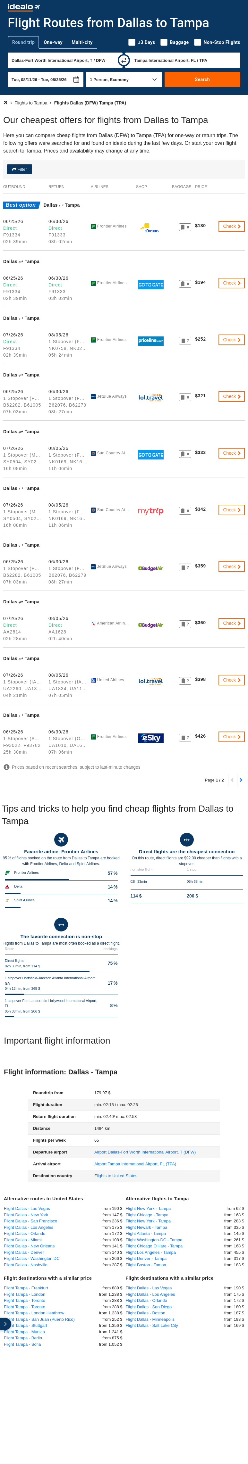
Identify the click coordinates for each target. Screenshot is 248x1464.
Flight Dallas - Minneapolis (150, 1319)
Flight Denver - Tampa (146, 1258)
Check (232, 226)
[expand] (6, 1324)
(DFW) (145, 1152)
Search (202, 79)
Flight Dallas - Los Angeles (28, 1227)
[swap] (124, 60)
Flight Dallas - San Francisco (30, 1221)
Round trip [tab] (23, 42)
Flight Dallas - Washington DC (32, 1258)
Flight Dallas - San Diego (149, 1306)
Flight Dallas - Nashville (25, 1264)
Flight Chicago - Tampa (147, 1214)
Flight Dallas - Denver (24, 1252)
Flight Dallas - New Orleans (29, 1246)
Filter (21, 169)
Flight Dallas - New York (26, 1214)
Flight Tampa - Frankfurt (26, 1288)
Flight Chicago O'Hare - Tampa (154, 1246)
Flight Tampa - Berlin (23, 1338)
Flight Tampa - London (24, 1294)
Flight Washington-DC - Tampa (154, 1239)
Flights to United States (115, 1175)
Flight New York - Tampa (148, 1208)
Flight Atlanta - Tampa (146, 1233)
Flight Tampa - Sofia (22, 1344)
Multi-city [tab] (82, 42)
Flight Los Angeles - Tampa (151, 1252)
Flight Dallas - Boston (146, 1313)
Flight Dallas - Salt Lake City (152, 1325)
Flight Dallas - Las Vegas (27, 1208)
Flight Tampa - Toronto (24, 1300)
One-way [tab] (53, 42)
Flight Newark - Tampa (146, 1227)
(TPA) (135, 1164)
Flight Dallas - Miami (23, 1239)
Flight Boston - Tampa (146, 1264)
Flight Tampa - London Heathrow (34, 1313)
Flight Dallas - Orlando (24, 1233)
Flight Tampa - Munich (24, 1331)
